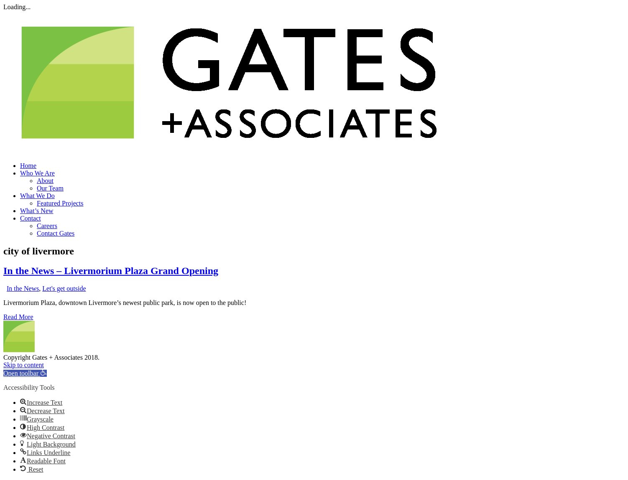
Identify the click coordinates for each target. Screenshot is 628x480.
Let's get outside (64, 288)
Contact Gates (55, 233)
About (45, 180)
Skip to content (23, 364)
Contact (30, 218)
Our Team (50, 188)
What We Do (37, 195)
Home (28, 165)
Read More (18, 316)
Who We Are (37, 173)
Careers (47, 225)
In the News (23, 288)
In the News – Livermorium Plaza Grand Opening (110, 270)
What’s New (37, 210)
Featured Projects (60, 203)
